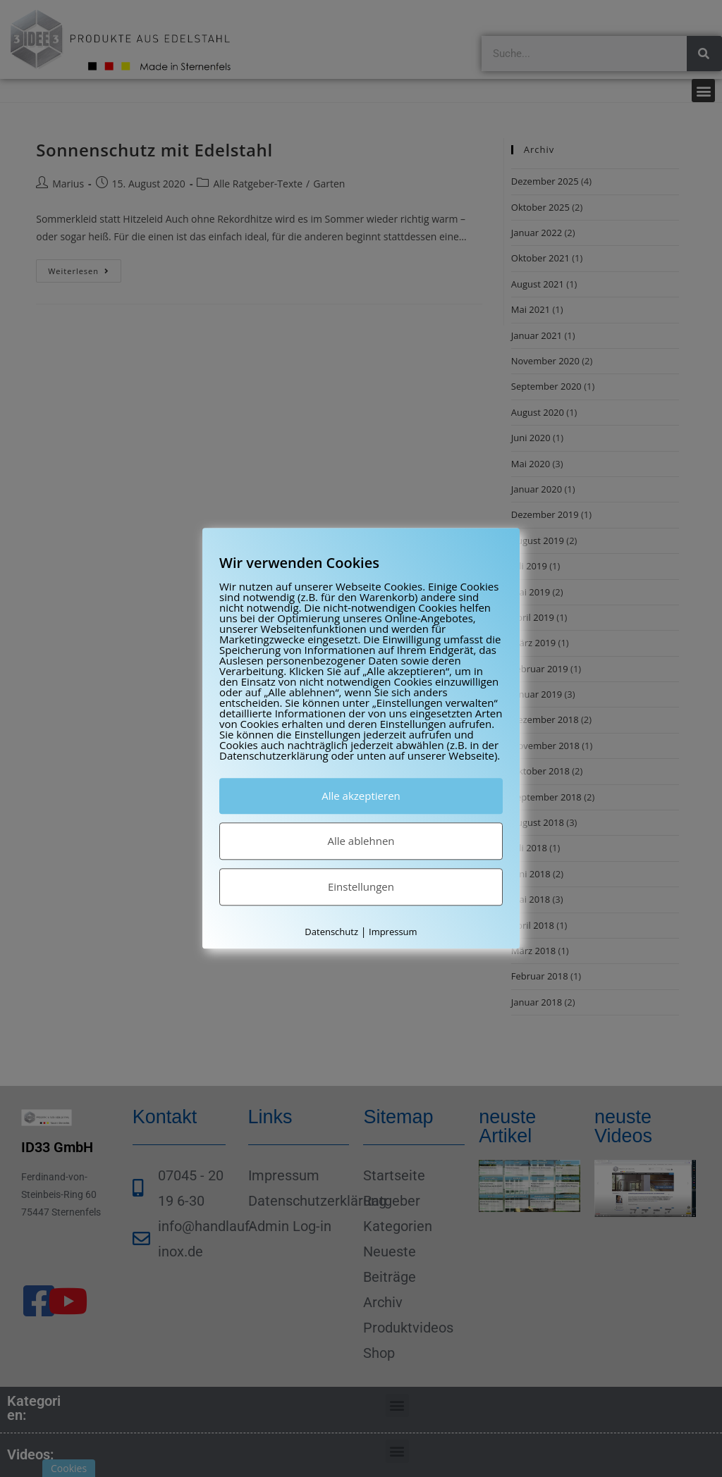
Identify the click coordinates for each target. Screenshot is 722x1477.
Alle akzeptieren (361, 796)
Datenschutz (331, 931)
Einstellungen (361, 886)
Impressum (393, 931)
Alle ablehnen (360, 841)
